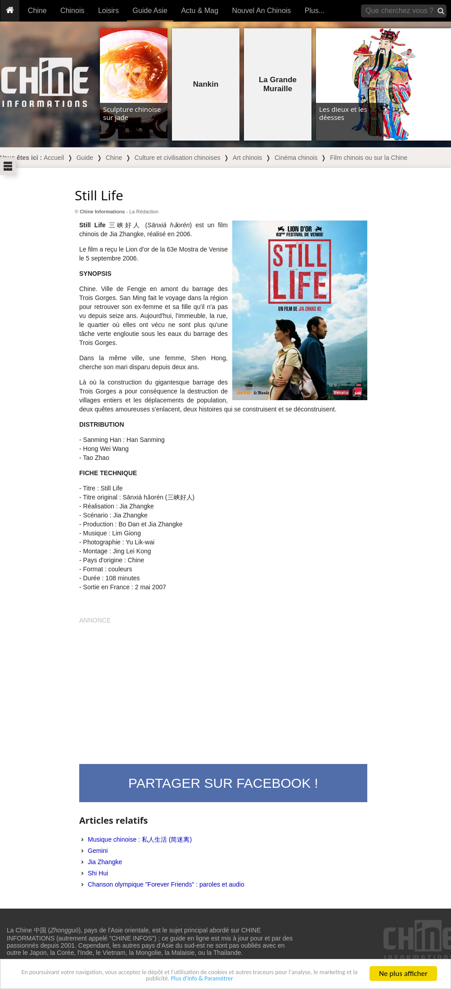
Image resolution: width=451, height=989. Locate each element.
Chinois (72, 10)
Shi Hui (98, 873)
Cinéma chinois (296, 157)
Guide (85, 157)
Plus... (315, 10)
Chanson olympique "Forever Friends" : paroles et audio (166, 884)
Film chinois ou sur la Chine (368, 157)
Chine (37, 10)
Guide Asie (150, 10)
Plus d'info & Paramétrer (248, 979)
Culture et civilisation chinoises (178, 157)
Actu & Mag (199, 10)
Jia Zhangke (105, 861)
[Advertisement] (223, 688)
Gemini (98, 850)
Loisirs (108, 10)
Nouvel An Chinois (261, 10)
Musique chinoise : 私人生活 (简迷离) (140, 839)
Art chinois (247, 157)
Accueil (54, 157)
